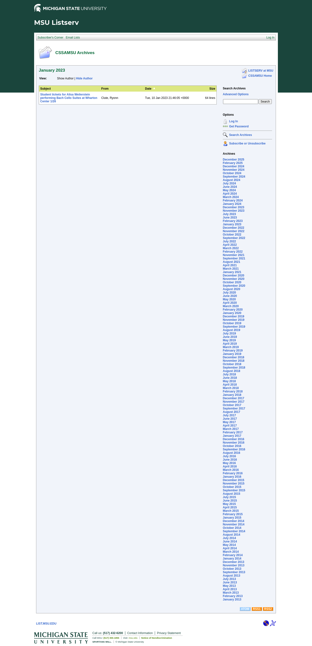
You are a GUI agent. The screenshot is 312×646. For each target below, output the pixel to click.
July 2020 (229, 292)
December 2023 (233, 207)
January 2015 (232, 517)
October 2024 (232, 173)
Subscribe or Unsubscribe (247, 143)
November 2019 (233, 320)
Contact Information (140, 633)
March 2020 (231, 306)
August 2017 (231, 412)
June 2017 (230, 418)
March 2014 (231, 551)
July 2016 (229, 456)
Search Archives (234, 88)
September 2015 (234, 490)
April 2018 (230, 384)
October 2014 (232, 528)
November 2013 (233, 565)
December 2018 (233, 357)
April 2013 (230, 589)
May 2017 (229, 422)
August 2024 (231, 180)
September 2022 (234, 238)
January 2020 (232, 313)
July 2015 (229, 497)
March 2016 (231, 470)
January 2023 (232, 224)
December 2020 (233, 275)
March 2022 (231, 248)
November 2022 (233, 231)
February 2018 (233, 391)
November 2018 (233, 360)
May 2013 (229, 586)
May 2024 (229, 190)
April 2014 (230, 548)
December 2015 (233, 480)
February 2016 (233, 473)
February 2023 (233, 221)
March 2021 (231, 268)
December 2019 (233, 316)
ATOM (245, 609)
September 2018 (234, 367)
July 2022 (229, 241)
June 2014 (230, 541)
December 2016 (233, 439)
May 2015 (229, 504)
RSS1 (257, 609)
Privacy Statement (169, 633)
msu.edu (133, 637)
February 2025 (233, 163)
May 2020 (229, 299)
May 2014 (229, 545)
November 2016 (233, 442)
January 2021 (232, 272)
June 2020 (230, 296)
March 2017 (231, 429)
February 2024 (233, 200)
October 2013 (232, 568)
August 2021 (231, 262)
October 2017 (232, 405)
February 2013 (233, 596)
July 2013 (229, 579)
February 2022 (233, 251)
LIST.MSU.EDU (46, 623)
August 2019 (231, 330)
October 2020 (232, 282)
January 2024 (232, 204)
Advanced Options (236, 94)
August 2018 (231, 371)
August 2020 (231, 289)
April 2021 (230, 265)
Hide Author (84, 78)
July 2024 (229, 183)
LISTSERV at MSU (260, 70)
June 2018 (230, 378)
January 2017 (232, 435)
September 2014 (234, 531)
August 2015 (231, 493)
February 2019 (233, 350)
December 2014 (233, 521)
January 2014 (232, 558)
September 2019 (234, 326)
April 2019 (230, 343)
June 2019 (230, 337)
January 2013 (232, 599)
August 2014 (231, 534)
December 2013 (233, 562)
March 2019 (231, 347)
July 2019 (229, 333)
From (105, 88)
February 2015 (233, 514)
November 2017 (233, 401)
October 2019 (232, 323)
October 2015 (232, 487)
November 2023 (233, 210)
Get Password (239, 126)
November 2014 (233, 524)
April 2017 (230, 425)
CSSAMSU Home (260, 75)
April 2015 (230, 507)
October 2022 (232, 234)
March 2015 (231, 511)
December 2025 (233, 159)
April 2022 (230, 245)
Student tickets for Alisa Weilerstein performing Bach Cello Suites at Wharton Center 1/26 (68, 98)
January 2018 (232, 395)
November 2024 (233, 169)
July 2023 (229, 214)
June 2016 (230, 459)
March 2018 (231, 388)
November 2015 (233, 483)
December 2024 (233, 166)
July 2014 (229, 538)
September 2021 (234, 258)
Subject (45, 88)
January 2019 (232, 354)
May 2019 (229, 340)
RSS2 (268, 609)
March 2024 (231, 197)
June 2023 (230, 217)
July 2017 (229, 415)
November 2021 (233, 255)
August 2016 (231, 453)
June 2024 (230, 187)
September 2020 (234, 285)
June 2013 (230, 582)
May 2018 (229, 381)
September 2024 (234, 176)
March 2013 (231, 592)
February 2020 (233, 309)
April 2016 (230, 466)
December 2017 (233, 398)
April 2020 (230, 302)
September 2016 (234, 449)
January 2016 (232, 476)
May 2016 (229, 463)
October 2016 (232, 446)
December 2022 (233, 227)
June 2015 (230, 500)
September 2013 (234, 572)
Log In (233, 121)
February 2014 (233, 555)
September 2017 (234, 408)
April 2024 (230, 193)
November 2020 (233, 279)
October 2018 (232, 364)
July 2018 (229, 374)
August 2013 (231, 575)
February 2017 (233, 432)
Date (148, 88)
